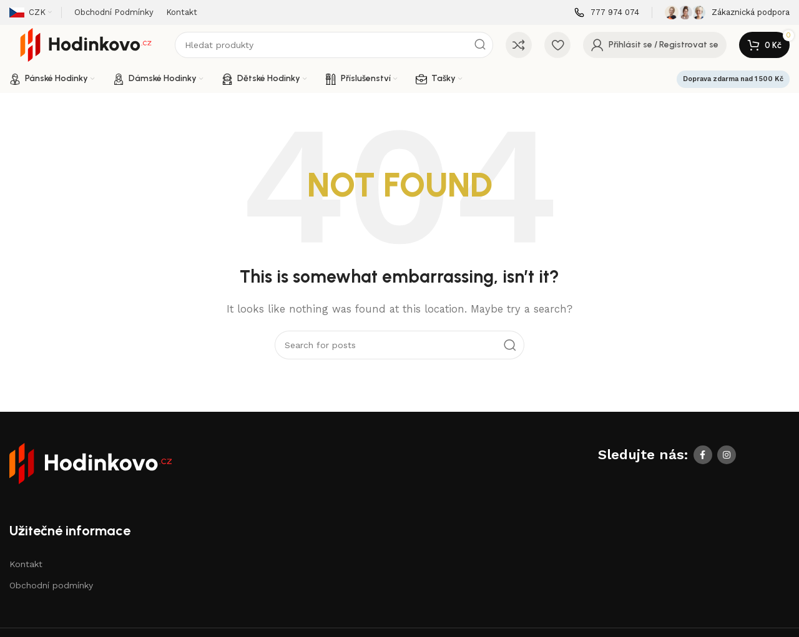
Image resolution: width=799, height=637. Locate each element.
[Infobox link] (606, 12)
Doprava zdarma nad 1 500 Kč (733, 79)
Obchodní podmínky (51, 585)
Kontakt (25, 564)
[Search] (334, 45)
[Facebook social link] (703, 454)
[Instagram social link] (726, 454)
